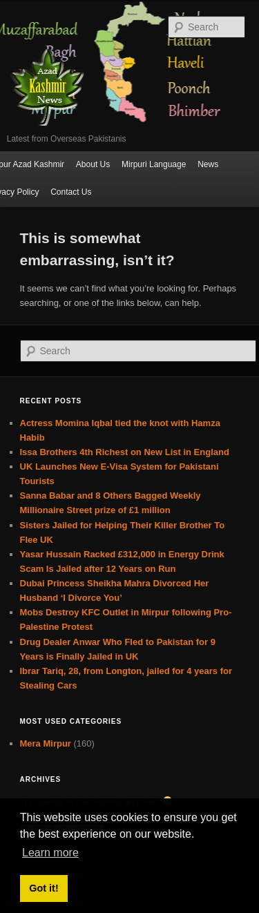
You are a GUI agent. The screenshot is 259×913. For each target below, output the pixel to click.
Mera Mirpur (45, 743)
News (208, 164)
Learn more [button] (50, 852)
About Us (93, 164)
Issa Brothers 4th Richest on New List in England (124, 452)
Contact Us (70, 192)
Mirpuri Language (154, 164)
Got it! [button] (43, 888)
